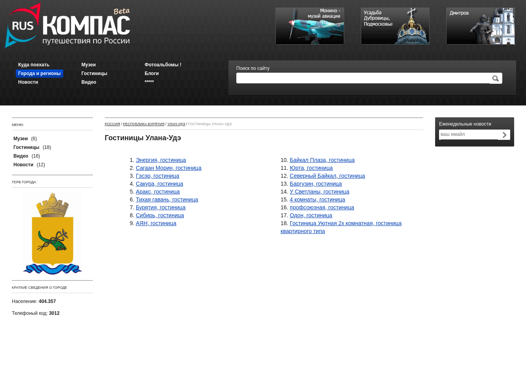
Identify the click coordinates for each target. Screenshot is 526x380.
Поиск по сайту (253, 68)
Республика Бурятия (143, 124)
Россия (112, 124)
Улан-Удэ (176, 124)
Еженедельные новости (465, 124)
